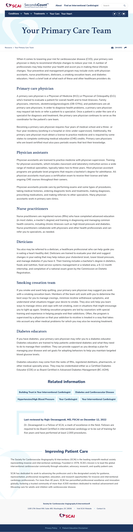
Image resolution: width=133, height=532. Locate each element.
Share (118, 47)
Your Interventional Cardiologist (98, 399)
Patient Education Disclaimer (75, 528)
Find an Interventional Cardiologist (81, 5)
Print (112, 47)
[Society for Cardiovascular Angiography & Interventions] (27, 5)
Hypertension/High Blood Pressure (36, 399)
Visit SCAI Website (84, 508)
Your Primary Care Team (24, 48)
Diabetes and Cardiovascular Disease (94, 392)
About (59, 5)
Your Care (54, 13)
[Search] (114, 5)
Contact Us (101, 508)
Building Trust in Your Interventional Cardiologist (44, 392)
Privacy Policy (51, 528)
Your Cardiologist (68, 399)
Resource (8, 48)
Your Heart (66, 13)
